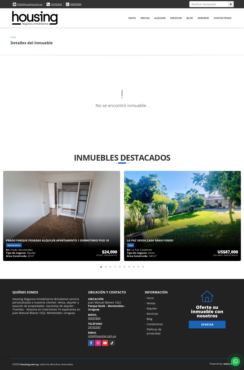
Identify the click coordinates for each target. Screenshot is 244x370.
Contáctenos (222, 18)
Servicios (176, 18)
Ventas (144, 18)
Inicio (132, 18)
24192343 (56, 4)
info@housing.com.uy (29, 4)
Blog (189, 18)
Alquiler (160, 18)
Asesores (203, 18)
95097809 (75, 4)
